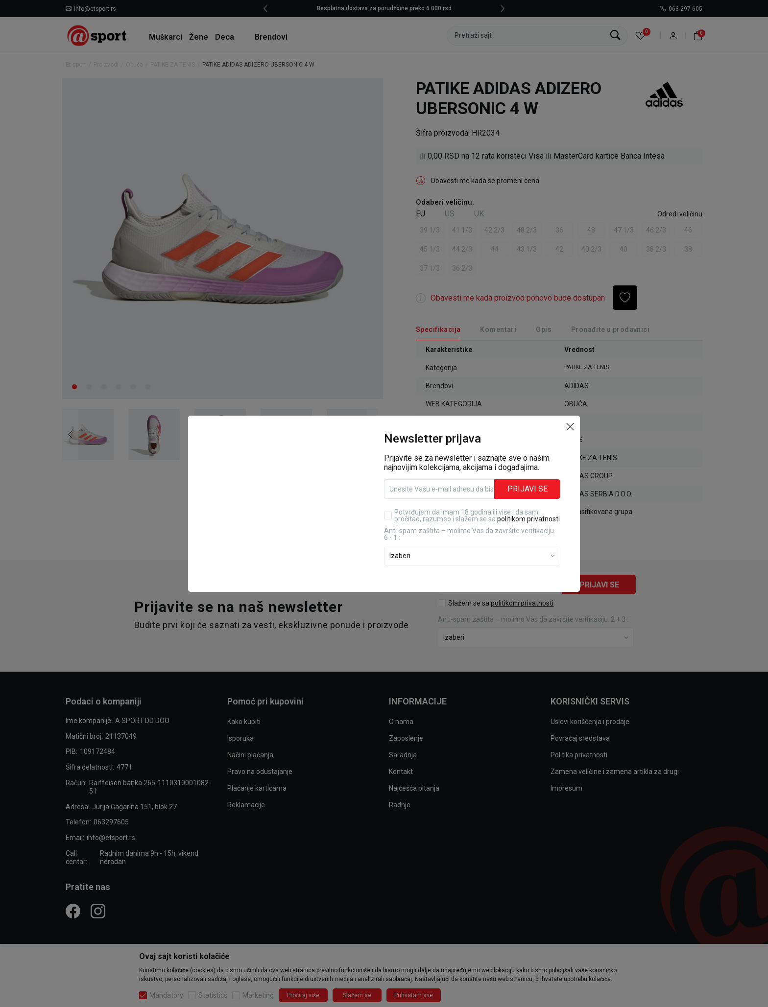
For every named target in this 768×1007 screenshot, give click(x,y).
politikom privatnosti (528, 519)
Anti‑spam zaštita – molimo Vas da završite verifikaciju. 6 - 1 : (469, 534)
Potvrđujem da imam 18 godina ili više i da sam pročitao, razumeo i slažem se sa (477, 515)
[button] (570, 426)
